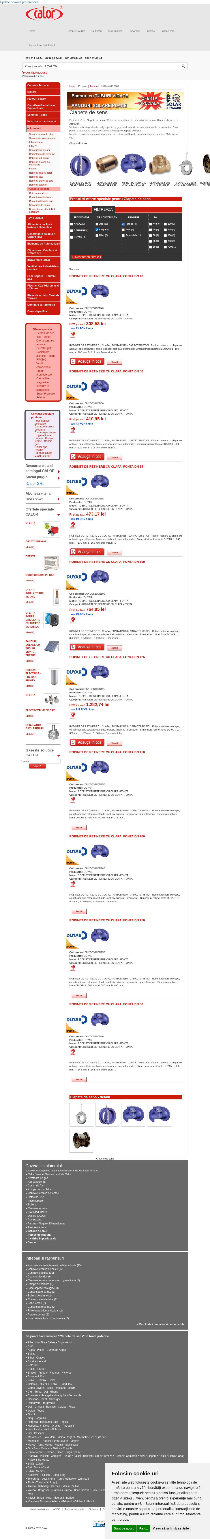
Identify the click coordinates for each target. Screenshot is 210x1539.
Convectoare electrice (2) (42, 1299)
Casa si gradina (37, 311)
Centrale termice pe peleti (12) (45, 1269)
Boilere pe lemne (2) (40, 1295)
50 (156, 235)
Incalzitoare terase (39, 259)
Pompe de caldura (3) (40, 1284)
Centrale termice (37, 1208)
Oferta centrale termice (45, 342)
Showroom (135, 31)
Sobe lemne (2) (37, 1303)
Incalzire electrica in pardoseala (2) (48, 1318)
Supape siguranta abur (41, 134)
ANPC (56, 1509)
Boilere (31, 91)
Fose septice (35, 1200)
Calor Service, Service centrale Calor (49, 1174)
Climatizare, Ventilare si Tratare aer (42, 252)
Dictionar (93, 1509)
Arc (103, 223)
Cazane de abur (37, 1231)
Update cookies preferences (19, 2)
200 (171, 241)
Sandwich (133, 235)
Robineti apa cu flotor (40, 172)
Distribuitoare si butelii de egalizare (42, 210)
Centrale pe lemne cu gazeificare (45, 434)
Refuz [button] (143, 1528)
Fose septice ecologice (42, 422)
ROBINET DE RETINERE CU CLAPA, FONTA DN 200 (107, 836)
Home (32, 31)
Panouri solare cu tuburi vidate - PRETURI (33, 648)
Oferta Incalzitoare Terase (35, 593)
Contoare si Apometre (41, 304)
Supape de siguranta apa (42, 138)
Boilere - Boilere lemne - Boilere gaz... (44, 441)
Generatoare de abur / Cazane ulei (41, 235)
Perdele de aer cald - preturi (45, 335)
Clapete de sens (39, 188)
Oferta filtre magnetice (42, 380)
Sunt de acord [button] (124, 1528)
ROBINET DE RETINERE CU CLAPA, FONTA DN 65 (106, 466)
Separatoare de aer (39, 150)
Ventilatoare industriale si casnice (43, 268)
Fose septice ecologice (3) (43, 1288)
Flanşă (131, 223)
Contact (151, 31)
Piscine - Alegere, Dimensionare (47, 1223)
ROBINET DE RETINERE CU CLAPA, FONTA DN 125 (107, 657)
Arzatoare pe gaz (38, 1178)
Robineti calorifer (38, 184)
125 (171, 229)
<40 (156, 223)
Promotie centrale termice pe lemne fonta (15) (55, 1265)
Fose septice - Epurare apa (41, 278)
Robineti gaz (36, 176)
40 (156, 229)
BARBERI (81, 230)
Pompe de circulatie (39, 1189)
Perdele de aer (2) (38, 1314)
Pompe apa (34, 1219)
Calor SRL (36, 483)
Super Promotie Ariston (45, 395)
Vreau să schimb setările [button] (171, 1528)
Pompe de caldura (39, 1234)
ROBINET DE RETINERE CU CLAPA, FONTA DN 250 (107, 920)
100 (171, 223)
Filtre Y (33, 146)
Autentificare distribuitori (42, 45)
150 (171, 235)
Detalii (114, 362)
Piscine (39, 450)
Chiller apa (41, 447)
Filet (130, 229)
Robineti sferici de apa (41, 180)
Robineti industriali (39, 158)
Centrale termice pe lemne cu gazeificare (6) (54, 1280)
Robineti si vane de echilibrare (39, 163)
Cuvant (25, 761)
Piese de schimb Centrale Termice (43, 297)
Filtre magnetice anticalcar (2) (45, 1310)
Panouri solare (36, 98)
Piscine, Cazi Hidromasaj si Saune (43, 287)
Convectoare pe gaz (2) (41, 1291)
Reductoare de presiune (42, 154)
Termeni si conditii (74, 1509)
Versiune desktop (39, 1509)
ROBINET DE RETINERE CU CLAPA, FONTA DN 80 (106, 1004)
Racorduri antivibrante (41, 197)
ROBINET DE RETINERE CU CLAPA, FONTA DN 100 (107, 562)
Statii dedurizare (37, 1212)
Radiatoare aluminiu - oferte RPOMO (45, 356)
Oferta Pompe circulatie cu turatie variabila (33, 619)
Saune (32, 1242)
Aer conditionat (36, 1181)
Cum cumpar (115, 31)
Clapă (104, 229)
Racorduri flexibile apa (41, 201)
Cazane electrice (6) (39, 1276)
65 (156, 241)
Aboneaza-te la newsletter (38, 495)
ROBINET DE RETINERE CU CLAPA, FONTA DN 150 (107, 752)
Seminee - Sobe (37, 114)
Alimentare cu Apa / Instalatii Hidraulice (39, 226)
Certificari (96, 31)
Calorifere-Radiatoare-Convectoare (41, 107)
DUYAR (79, 237)
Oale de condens (38, 193)
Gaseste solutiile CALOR (40, 752)
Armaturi (35, 128)
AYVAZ (79, 223)
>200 (172, 246)
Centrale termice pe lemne (44, 428)
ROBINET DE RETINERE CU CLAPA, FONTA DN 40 (106, 276)
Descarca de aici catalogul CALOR (40, 468)
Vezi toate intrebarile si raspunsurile (161, 1324)
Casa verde (168, 31)
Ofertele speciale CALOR (40, 511)
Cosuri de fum (43, 455)
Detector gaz (43, 348)
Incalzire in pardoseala (41, 121)
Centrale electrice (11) (41, 1272)
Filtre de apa (36, 142)
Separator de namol (40, 205)
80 (156, 246)
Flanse (32, 168)
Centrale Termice (38, 85)
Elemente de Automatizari (43, 243)
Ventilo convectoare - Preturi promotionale (44, 369)
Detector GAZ (36, 1197)
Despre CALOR (76, 31)
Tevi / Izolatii (35, 217)
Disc (103, 235)
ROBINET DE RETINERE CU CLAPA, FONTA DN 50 (106, 371)
